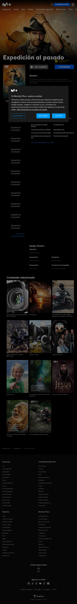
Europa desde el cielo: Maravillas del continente (17, 315)
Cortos (4, 480)
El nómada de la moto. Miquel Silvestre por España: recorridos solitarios (62, 315)
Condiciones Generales (44, 527)
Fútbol (30, 9)
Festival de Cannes (43, 494)
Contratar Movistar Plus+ (45, 538)
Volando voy (10, 394)
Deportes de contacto (8, 544)
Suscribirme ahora (61, 4)
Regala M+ (6, 9)
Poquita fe (41, 488)
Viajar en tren (33, 354)
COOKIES (54, 589)
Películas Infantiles (7, 483)
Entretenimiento (6, 505)
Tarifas (40, 541)
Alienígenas (33, 314)
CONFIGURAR (18, 116)
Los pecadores (42, 471)
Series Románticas (7, 491)
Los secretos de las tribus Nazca (41, 132)
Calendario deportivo (44, 9)
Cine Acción (5, 477)
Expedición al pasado (16, 128)
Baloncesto (61, 9)
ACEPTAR (58, 116)
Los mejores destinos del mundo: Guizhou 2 (39, 395)
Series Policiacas (6, 494)
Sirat (39, 474)
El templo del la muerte (60, 136)
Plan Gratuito (42, 535)
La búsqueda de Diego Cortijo (38, 434)
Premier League (6, 524)
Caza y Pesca (42, 505)
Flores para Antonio (43, 477)
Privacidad (46, 589)
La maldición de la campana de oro (41, 136)
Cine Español (6, 471)
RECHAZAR (43, 116)
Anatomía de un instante (45, 483)
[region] (38, 104)
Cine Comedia (6, 474)
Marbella (40, 491)
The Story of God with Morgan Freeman (16, 435)
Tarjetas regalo (42, 550)
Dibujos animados (43, 500)
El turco (40, 485)
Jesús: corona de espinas (60, 394)
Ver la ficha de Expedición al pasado (42, 142)
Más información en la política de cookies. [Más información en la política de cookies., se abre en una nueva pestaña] (32, 110)
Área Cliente (41, 524)
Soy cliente (39, 67)
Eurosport (5, 547)
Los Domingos (42, 466)
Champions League (7, 518)
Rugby (4, 538)
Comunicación (42, 552)
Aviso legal (38, 589)
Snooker (4, 550)
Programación (42, 555)
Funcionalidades (42, 518)
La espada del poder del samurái (63, 132)
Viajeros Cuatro (57, 354)
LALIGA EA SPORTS (7, 521)
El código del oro (58, 124)
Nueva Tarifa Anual (43, 547)
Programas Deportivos (44, 502)
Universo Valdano (7, 530)
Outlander (41, 480)
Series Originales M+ (7, 488)
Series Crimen (6, 500)
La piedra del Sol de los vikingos (41, 129)
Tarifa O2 (41, 544)
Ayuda (38, 569)
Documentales (6, 502)
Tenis (70, 9)
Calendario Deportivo (8, 552)
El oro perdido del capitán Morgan (39, 125)
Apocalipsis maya (58, 129)
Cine (23, 9)
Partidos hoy (5, 555)
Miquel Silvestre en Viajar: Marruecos (15, 355)
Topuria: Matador (7, 541)
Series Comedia (6, 497)
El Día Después (6, 527)
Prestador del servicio (26, 589)
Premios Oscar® (43, 497)
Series (16, 9)
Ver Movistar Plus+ (43, 516)
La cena (40, 468)
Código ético (41, 533)
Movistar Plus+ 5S (43, 530)
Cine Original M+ (6, 468)
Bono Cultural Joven (44, 521)
